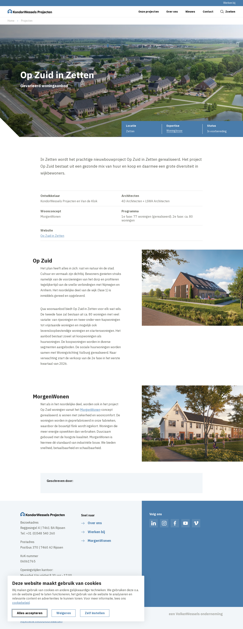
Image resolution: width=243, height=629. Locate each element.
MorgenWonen (90, 410)
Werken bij (229, 3)
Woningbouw (174, 130)
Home (11, 20)
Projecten (26, 20)
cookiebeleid (21, 603)
